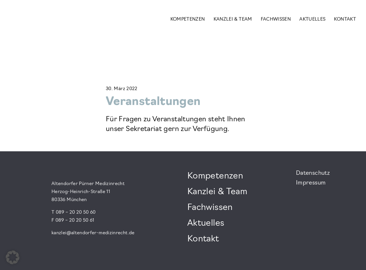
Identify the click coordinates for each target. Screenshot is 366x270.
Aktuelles (312, 19)
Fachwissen (276, 19)
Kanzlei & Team (233, 19)
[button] (12, 257)
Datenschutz (313, 173)
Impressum (311, 183)
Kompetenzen (187, 19)
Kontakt (345, 19)
